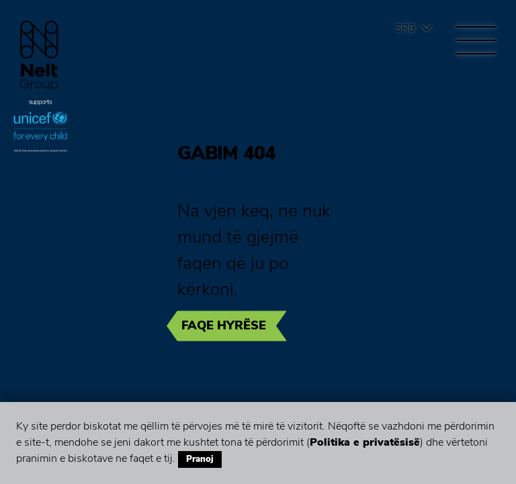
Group (39, 55)
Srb (405, 28)
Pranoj (200, 459)
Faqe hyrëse (223, 325)
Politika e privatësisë (365, 442)
